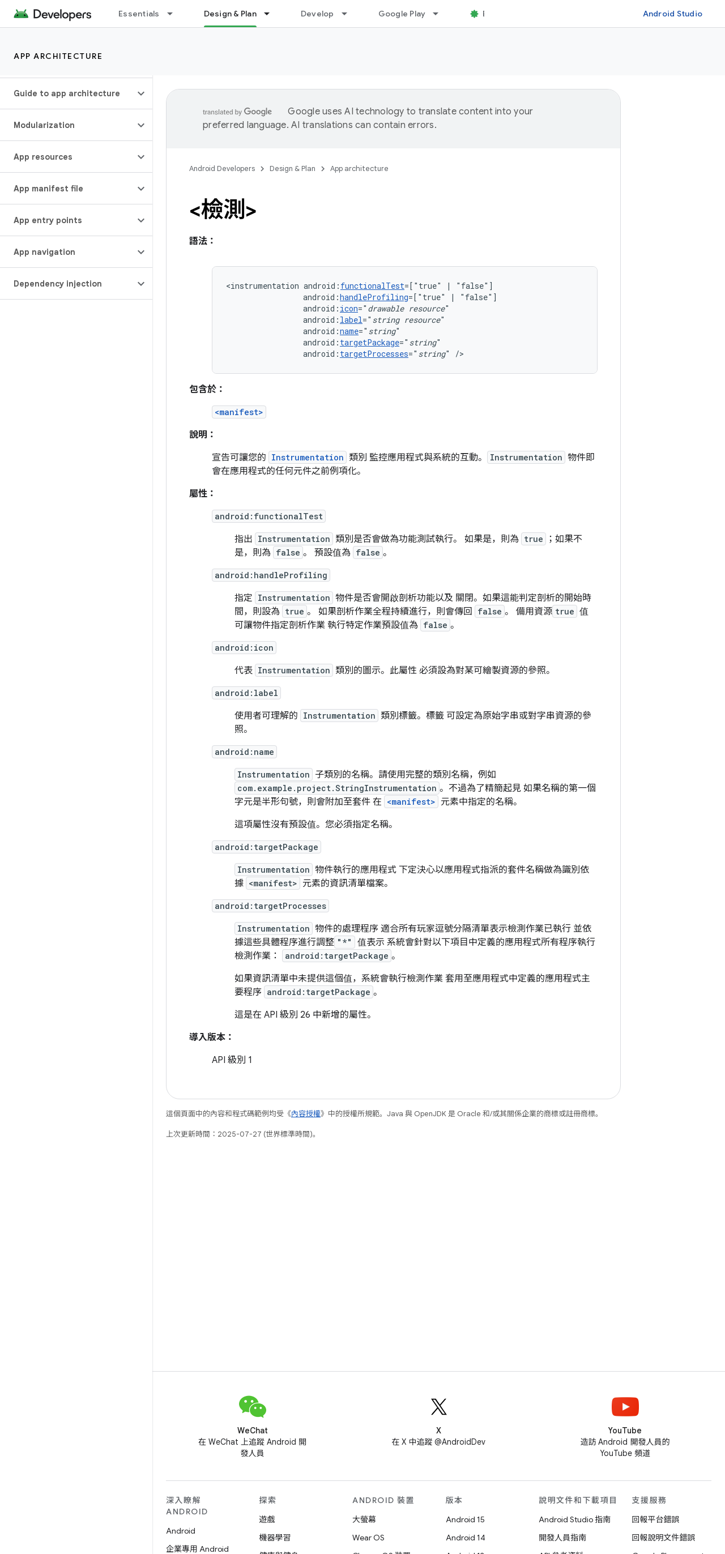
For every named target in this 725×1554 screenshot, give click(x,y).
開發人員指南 (562, 1537)
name (349, 331)
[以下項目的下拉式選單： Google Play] (440, 13)
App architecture (58, 56)
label (351, 319)
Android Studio (673, 13)
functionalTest (372, 285)
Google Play (402, 13)
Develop (317, 13)
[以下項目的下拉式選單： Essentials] (175, 13)
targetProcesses (374, 353)
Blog (491, 13)
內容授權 (306, 1113)
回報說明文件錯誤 (664, 1537)
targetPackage (369, 342)
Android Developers (222, 168)
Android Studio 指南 (575, 1519)
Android (180, 1531)
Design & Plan (292, 168)
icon (349, 308)
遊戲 (267, 1519)
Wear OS (368, 1537)
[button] (67, 93)
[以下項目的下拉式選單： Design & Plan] (272, 13)
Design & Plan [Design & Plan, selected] (230, 13)
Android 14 (465, 1537)
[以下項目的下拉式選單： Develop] (349, 13)
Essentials (139, 13)
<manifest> (239, 412)
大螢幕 (364, 1519)
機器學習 (275, 1537)
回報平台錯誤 (656, 1519)
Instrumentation (307, 457)
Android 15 (465, 1519)
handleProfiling (374, 297)
